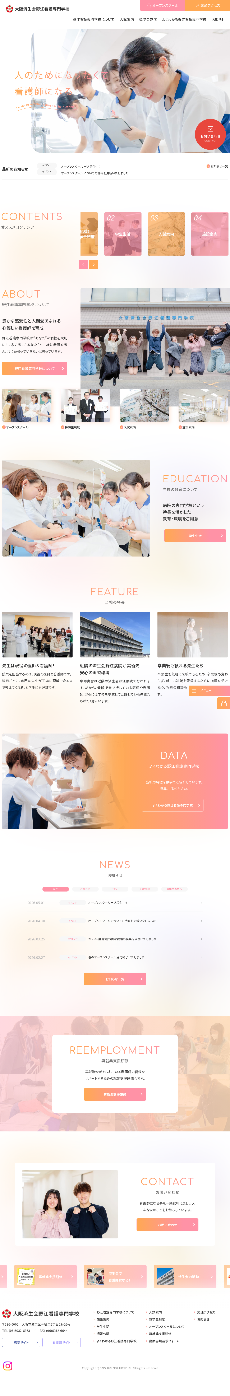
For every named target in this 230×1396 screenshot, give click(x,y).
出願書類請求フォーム (164, 1345)
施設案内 (103, 1323)
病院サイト (21, 1347)
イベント (115, 888)
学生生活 (195, 534)
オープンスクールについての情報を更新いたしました (99, 170)
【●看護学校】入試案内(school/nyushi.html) (85, 407)
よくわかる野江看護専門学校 (184, 19)
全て (55, 888)
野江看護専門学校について (94, 19)
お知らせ (218, 19)
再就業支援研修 (115, 1098)
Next (63, 248)
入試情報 (144, 888)
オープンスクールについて (167, 1330)
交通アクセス (210, 5)
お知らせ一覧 (219, 166)
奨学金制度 (148, 19)
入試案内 (127, 19)
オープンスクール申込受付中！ (83, 165)
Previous (52, 248)
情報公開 (103, 1338)
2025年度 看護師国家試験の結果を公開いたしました (127, 940)
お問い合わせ (167, 1228)
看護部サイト (61, 1347)
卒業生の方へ (174, 888)
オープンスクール (165, 5)
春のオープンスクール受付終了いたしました (120, 960)
